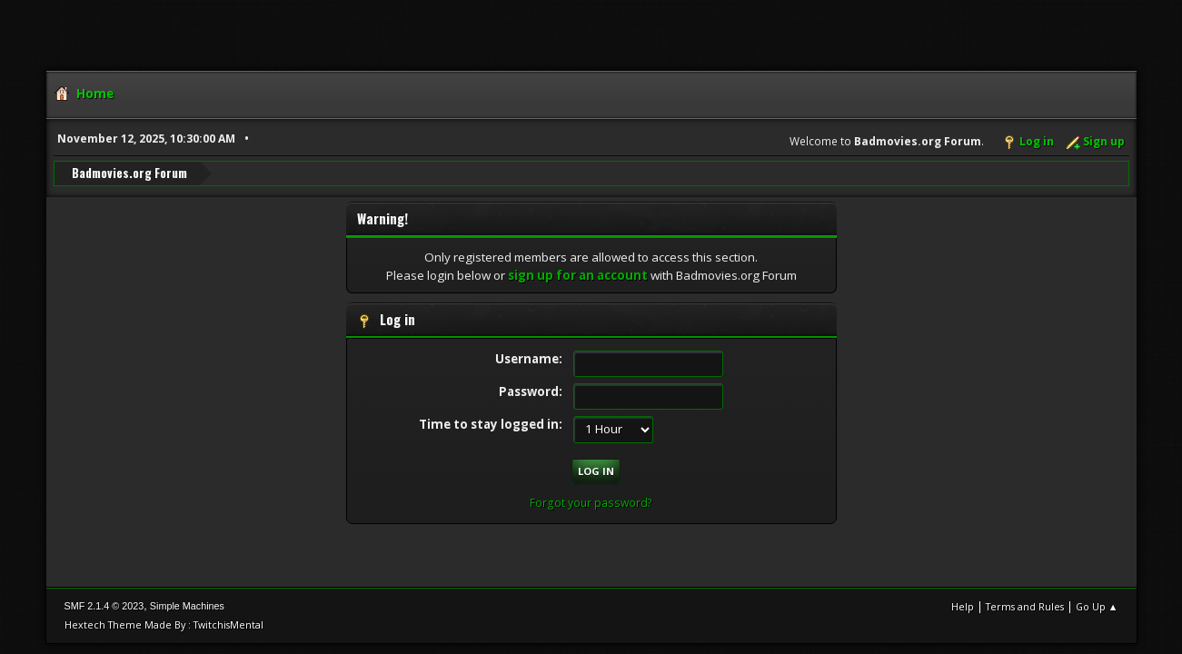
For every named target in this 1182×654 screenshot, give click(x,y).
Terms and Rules (1025, 606)
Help (962, 606)
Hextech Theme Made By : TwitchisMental (164, 624)
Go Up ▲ (1097, 606)
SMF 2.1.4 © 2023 (104, 605)
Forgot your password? (591, 502)
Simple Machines (187, 605)
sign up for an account (578, 275)
